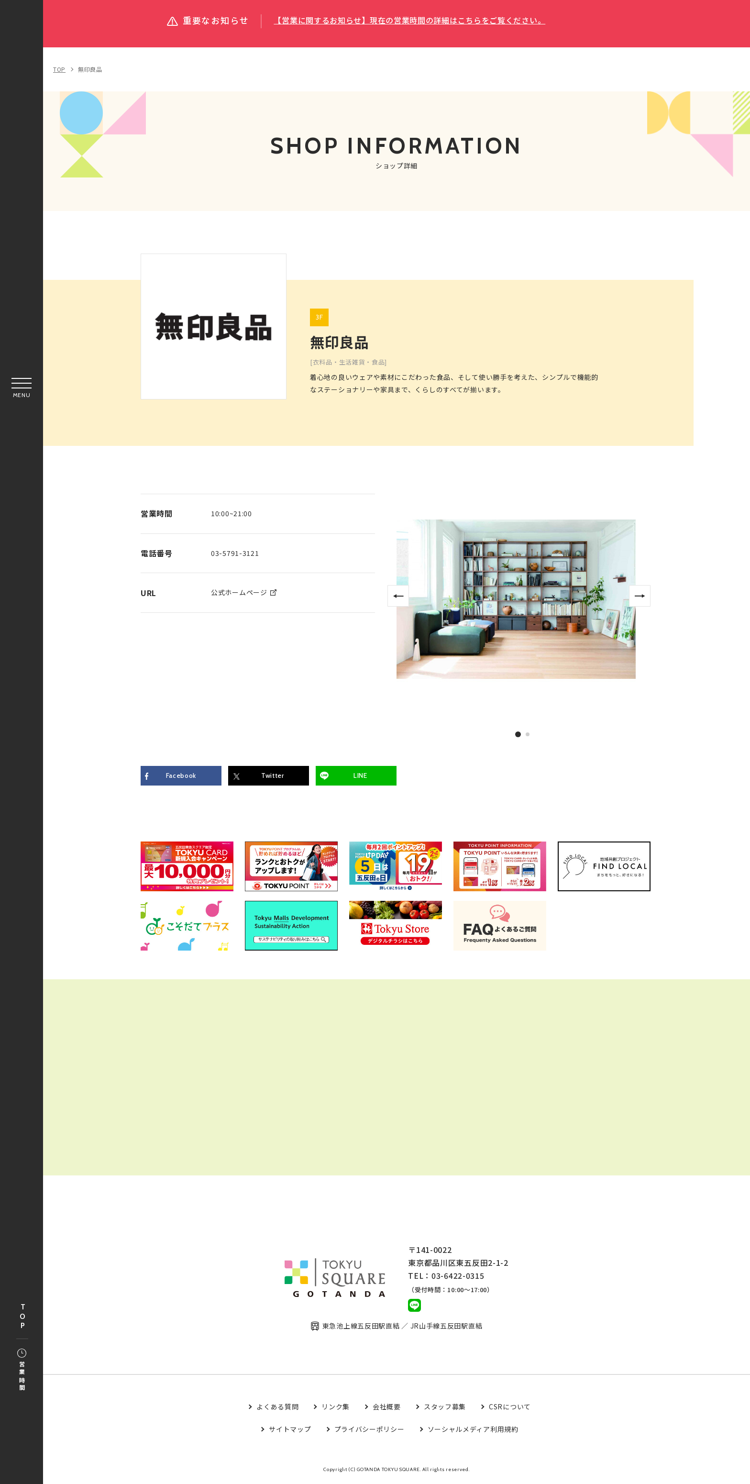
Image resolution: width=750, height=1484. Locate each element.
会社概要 (387, 1407)
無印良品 (90, 69)
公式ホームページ (239, 592)
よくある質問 (277, 1407)
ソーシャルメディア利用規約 (473, 1430)
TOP (22, 1317)
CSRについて (510, 1407)
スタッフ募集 (445, 1407)
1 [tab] (518, 734)
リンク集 (335, 1407)
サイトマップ (290, 1430)
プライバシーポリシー (369, 1430)
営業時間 (22, 1371)
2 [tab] (528, 734)
